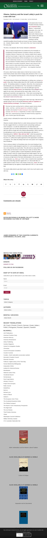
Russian (20, 325)
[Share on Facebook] (6, 184)
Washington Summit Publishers (12, 414)
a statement (32, 47)
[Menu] (41, 6)
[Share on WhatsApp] (15, 184)
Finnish (14, 323)
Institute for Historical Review (11, 366)
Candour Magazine (9, 342)
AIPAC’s (16, 134)
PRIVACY (31, 1)
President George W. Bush (25, 110)
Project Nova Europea (9, 381)
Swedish (33, 325)
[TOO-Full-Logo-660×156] (20, 6)
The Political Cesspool (10, 401)
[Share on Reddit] (37, 184)
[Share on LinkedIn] (23, 184)
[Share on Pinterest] (19, 184)
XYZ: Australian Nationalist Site (12, 418)
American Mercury (8, 335)
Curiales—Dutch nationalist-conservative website (17, 353)
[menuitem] (17, 1)
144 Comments (16, 19)
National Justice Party (9, 370)
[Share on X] (10, 184)
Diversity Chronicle (9, 357)
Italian (37, 323)
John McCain (14, 111)
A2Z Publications (8, 331)
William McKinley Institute (10, 416)
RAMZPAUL (7, 386)
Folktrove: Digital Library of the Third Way (15, 359)
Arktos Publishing (8, 339)
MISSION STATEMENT (17, 1)
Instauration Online (9, 364)
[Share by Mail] (41, 184)
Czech (8, 323)
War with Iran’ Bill (24, 134)
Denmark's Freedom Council (11, 355)
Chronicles (6, 346)
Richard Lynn (7, 390)
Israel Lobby (24, 19)
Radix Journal (7, 383)
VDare (5, 412)
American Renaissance (10, 337)
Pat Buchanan (7, 375)
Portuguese (12, 325)
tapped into (23, 108)
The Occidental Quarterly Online (12, 399)
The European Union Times (11, 397)
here (16, 159)
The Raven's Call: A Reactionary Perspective (16, 403)
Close (19, 534)
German (26, 323)
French (20, 323)
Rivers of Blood (8, 392)
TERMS (25, 1)
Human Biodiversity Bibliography (12, 361)
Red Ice (6, 388)
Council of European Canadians (12, 348)
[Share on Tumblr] (28, 184)
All (4, 323)
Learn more (27, 534)
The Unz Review (8, 408)
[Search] (37, 6)
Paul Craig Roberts (9, 377)
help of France (18, 89)
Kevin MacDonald (33, 19)
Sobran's (6, 394)
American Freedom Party (10, 333)
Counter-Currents (8, 350)
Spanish (26, 325)
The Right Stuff (8, 405)
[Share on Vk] (32, 184)
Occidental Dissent (9, 372)
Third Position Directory (10, 410)
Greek (32, 323)
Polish (6, 325)
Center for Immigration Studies (12, 344)
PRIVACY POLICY (9, 379)
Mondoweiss (7, 368)
